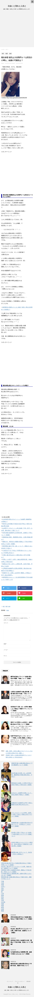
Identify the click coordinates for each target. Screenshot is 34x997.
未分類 (3, 902)
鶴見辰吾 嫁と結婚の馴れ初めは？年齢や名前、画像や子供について (21, 964)
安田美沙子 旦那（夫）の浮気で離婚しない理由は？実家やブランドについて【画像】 (22, 708)
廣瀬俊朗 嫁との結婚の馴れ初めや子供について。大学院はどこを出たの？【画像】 (22, 824)
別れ (2, 888)
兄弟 (2, 883)
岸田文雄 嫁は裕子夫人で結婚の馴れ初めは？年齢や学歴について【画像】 (22, 918)
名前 (5, 644)
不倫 (2, 881)
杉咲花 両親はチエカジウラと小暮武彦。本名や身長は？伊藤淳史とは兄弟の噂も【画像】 (22, 844)
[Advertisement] (17, 29)
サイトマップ (10, 981)
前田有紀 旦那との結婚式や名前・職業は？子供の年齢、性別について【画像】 (22, 942)
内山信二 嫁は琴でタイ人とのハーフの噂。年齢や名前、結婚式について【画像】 (21, 930)
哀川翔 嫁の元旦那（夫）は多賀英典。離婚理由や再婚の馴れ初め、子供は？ (21, 774)
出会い (3, 886)
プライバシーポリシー (19, 981)
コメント (6, 622)
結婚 (9, 606)
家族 (2, 895)
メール (6, 649)
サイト (5, 655)
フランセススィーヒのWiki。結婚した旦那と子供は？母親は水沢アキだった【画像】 (21, 814)
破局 (2, 907)
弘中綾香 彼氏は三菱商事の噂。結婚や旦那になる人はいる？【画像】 (21, 953)
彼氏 (4, 606)
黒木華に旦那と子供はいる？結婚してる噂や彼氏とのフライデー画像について (21, 834)
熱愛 (6, 606)
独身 (2, 905)
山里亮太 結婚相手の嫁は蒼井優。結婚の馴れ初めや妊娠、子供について (21, 692)
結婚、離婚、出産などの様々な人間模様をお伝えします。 (17, 990)
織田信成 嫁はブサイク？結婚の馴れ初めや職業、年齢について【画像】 (21, 677)
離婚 (2, 911)
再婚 (2, 884)
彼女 (2, 897)
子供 (2, 893)
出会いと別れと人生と (17, 6)
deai (7, 610)
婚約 (2, 890)
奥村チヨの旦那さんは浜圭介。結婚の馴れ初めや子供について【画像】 (22, 723)
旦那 (2, 900)
